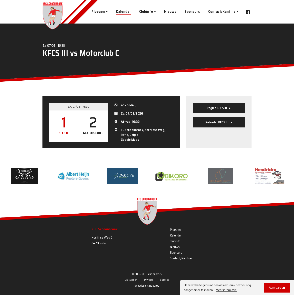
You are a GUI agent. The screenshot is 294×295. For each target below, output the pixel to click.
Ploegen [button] (98, 11)
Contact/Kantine (181, 258)
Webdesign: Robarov (147, 285)
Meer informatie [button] (226, 290)
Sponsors (192, 11)
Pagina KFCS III (219, 107)
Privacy (148, 279)
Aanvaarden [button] (277, 287)
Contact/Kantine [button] (222, 11)
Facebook (246, 11)
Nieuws (170, 11)
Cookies (164, 279)
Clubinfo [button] (146, 11)
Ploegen (175, 229)
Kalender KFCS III (218, 122)
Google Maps (130, 139)
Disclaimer (131, 279)
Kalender (123, 11)
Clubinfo (175, 241)
